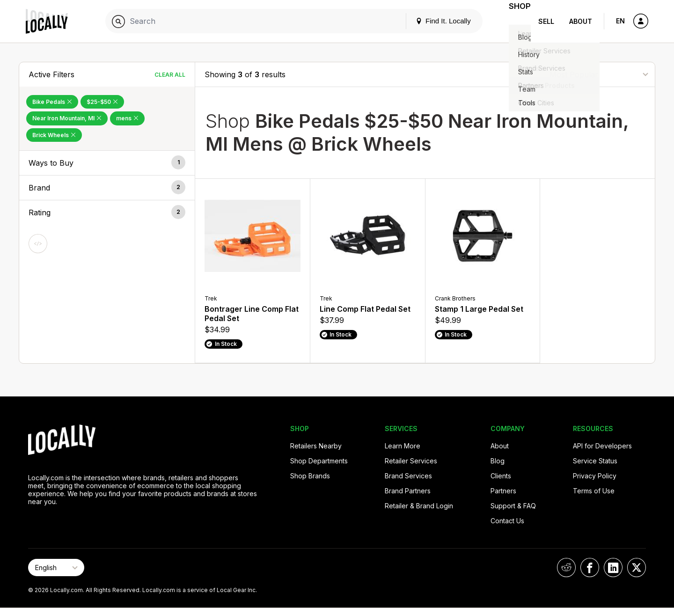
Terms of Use (594, 491)
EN (620, 21)
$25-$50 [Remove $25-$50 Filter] (102, 101)
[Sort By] (598, 74)
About (580, 21)
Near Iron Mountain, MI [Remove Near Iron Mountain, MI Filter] (67, 118)
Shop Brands (310, 476)
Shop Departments (319, 461)
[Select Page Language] (56, 567)
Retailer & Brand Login (419, 506)
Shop (514, 21)
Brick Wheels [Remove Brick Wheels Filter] (54, 135)
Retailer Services (411, 461)
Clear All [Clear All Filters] (169, 74)
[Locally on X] (636, 567)
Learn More (402, 446)
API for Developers (602, 446)
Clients (501, 476)
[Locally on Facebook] (589, 567)
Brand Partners (408, 491)
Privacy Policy (594, 476)
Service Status (595, 461)
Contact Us (507, 521)
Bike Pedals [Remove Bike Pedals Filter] (52, 101)
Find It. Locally (431, 21)
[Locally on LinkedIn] (613, 567)
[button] (107, 163)
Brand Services (408, 476)
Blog (498, 461)
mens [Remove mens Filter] (127, 118)
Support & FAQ (513, 506)
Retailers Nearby (316, 446)
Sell (546, 21)
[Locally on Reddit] (566, 567)
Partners (503, 491)
